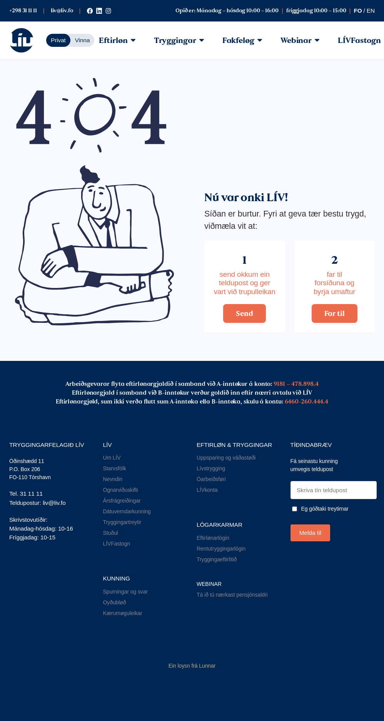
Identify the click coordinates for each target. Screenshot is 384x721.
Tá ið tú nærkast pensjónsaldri (232, 595)
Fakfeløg (242, 40)
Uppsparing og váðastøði (226, 458)
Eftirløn (117, 40)
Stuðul (110, 533)
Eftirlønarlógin (213, 538)
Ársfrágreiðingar (122, 501)
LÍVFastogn (116, 544)
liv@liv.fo (62, 10)
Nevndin (113, 479)
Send (244, 313)
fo (358, 10)
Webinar (299, 40)
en (371, 10)
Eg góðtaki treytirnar (325, 509)
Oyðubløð (114, 602)
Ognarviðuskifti (120, 490)
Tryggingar (179, 40)
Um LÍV (112, 458)
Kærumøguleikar (122, 613)
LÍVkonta (207, 490)
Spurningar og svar (125, 592)
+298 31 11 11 (23, 10)
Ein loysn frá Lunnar (192, 666)
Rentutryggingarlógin (221, 549)
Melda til (310, 532)
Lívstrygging (211, 468)
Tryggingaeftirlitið (217, 559)
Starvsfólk (114, 468)
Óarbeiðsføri (211, 479)
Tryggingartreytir (122, 522)
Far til (334, 313)
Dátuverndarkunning (127, 511)
